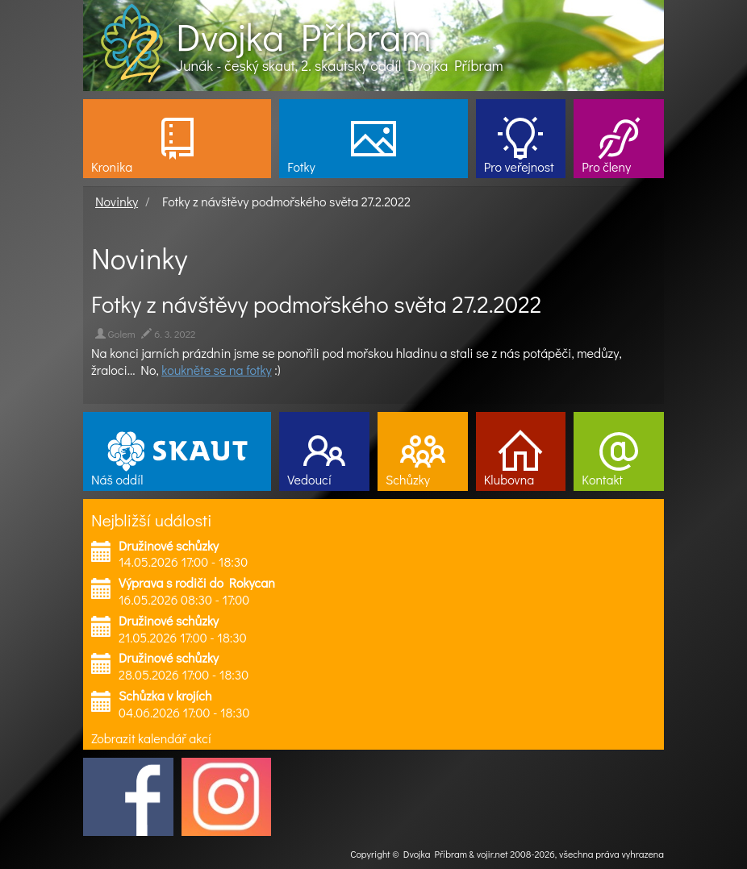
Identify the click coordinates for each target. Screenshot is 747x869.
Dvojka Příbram (303, 36)
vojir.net (492, 853)
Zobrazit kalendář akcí (151, 738)
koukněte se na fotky (216, 369)
